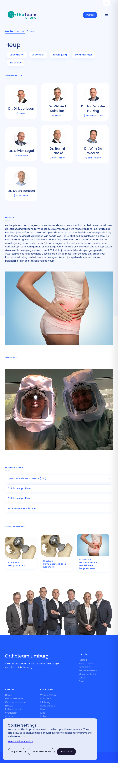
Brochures (16, 62)
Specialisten (17, 54)
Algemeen (38, 54)
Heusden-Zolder (88, 670)
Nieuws (9, 705)
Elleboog (45, 702)
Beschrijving (59, 54)
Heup (43, 709)
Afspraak (90, 14)
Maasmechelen (88, 674)
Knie (42, 712)
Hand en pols (47, 705)
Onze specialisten (15, 702)
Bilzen (82, 681)
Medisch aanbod (14, 698)
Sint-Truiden (86, 663)
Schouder (45, 698)
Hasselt (83, 660)
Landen (83, 677)
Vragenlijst (11, 712)
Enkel (43, 716)
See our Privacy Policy (20, 741)
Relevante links (13, 709)
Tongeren (84, 667)
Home (8, 695)
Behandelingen (84, 54)
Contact (10, 716)
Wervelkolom (48, 695)
